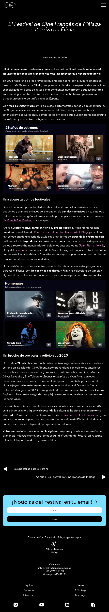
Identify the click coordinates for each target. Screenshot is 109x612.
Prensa (80, 585)
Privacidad (28, 595)
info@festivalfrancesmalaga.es (54, 568)
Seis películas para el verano (31, 468)
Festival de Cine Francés (79, 415)
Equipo (29, 585)
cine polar (21, 250)
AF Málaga (80, 590)
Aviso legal (80, 595)
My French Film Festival (17, 220)
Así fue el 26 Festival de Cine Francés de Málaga (66, 476)
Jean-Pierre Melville (91, 245)
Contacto (29, 590)
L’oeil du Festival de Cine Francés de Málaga (61, 232)
